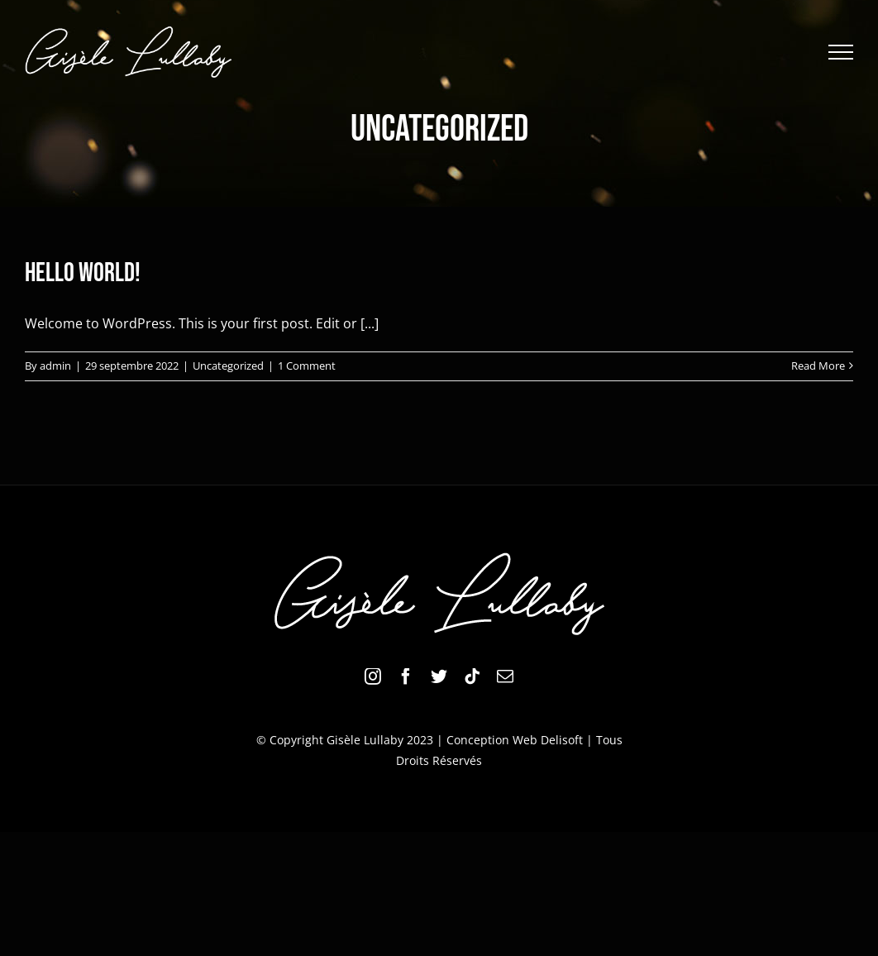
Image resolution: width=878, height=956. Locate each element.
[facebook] (406, 676)
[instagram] (373, 676)
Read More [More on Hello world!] (818, 365)
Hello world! (83, 273)
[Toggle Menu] (840, 52)
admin (55, 365)
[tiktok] (472, 676)
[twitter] (439, 676)
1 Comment (307, 365)
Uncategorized (228, 365)
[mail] (505, 676)
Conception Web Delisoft (514, 740)
